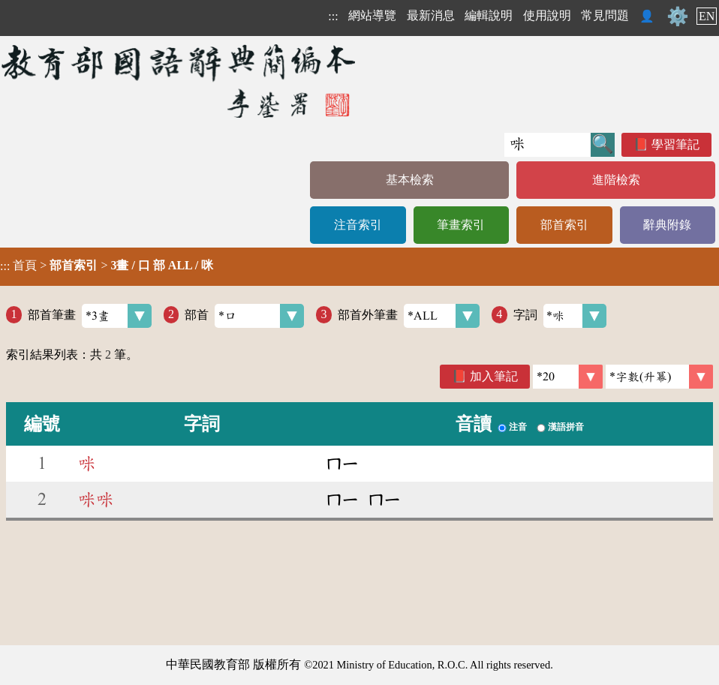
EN (706, 16)
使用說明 (547, 15)
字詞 (560, 316)
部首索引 (564, 224)
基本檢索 (410, 179)
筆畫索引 (461, 224)
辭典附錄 (667, 224)
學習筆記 (675, 144)
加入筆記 (494, 376)
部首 (244, 316)
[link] (659, 377)
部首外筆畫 (409, 316)
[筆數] (568, 377)
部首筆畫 (90, 316)
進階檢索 (616, 179)
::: (333, 16)
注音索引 (358, 224)
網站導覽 (372, 15)
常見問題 (605, 15)
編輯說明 (489, 15)
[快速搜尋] (547, 145)
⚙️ (677, 16)
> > (106, 265)
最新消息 (431, 15)
